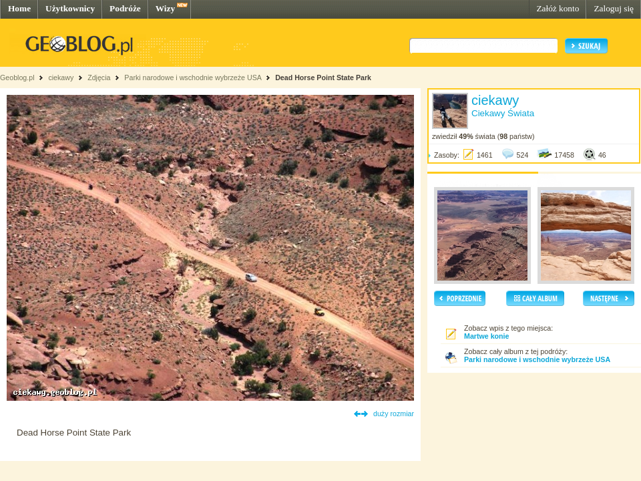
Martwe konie (486, 336)
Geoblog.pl (17, 77)
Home (19, 8)
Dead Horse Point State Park (323, 77)
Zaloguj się (614, 8)
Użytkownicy (70, 8)
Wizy (165, 8)
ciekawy (60, 77)
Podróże (125, 8)
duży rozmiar (393, 414)
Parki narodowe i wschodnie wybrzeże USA (193, 77)
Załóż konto (557, 8)
